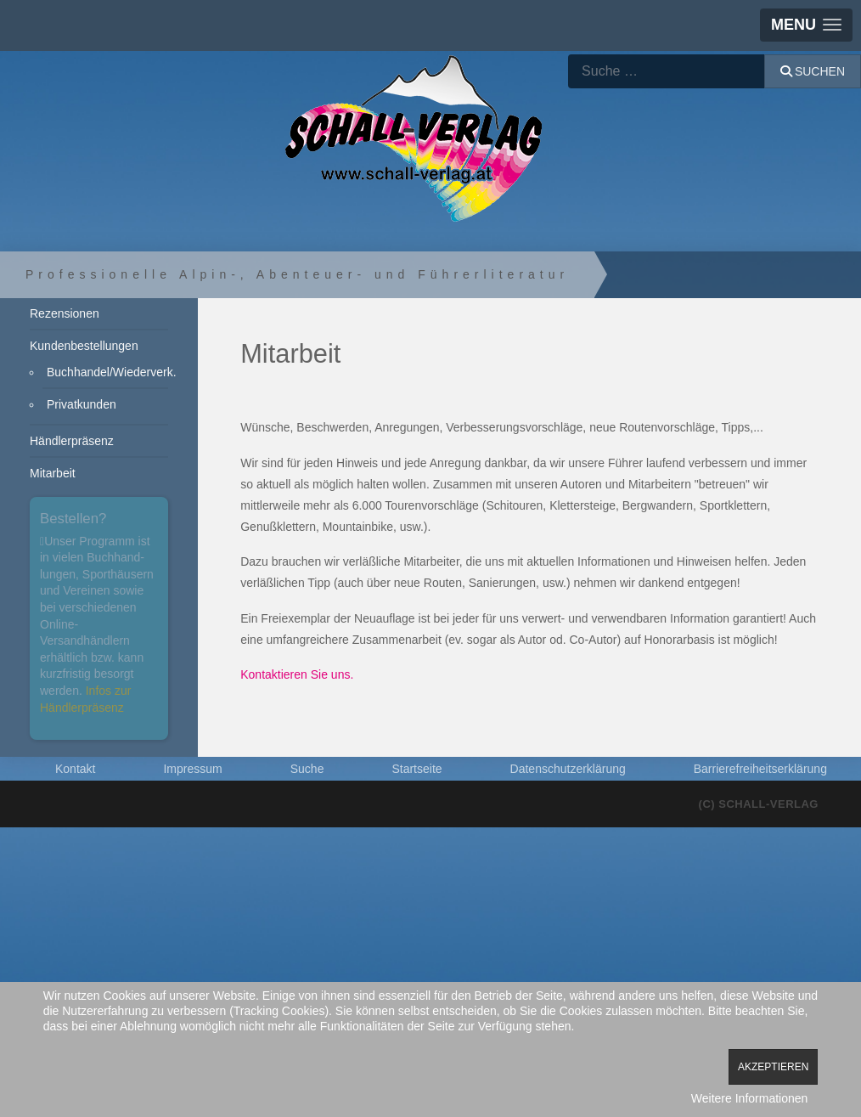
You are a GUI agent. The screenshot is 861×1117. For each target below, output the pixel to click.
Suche (307, 769)
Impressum (192, 769)
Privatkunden (81, 404)
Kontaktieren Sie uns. (296, 674)
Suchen (812, 71)
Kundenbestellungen (84, 346)
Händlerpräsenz (72, 441)
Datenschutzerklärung (568, 769)
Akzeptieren (773, 1067)
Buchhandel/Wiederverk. (107, 372)
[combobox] (666, 71)
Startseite (416, 769)
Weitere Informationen (749, 1098)
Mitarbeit (53, 473)
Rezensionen (64, 313)
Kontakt (75, 769)
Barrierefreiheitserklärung (760, 769)
